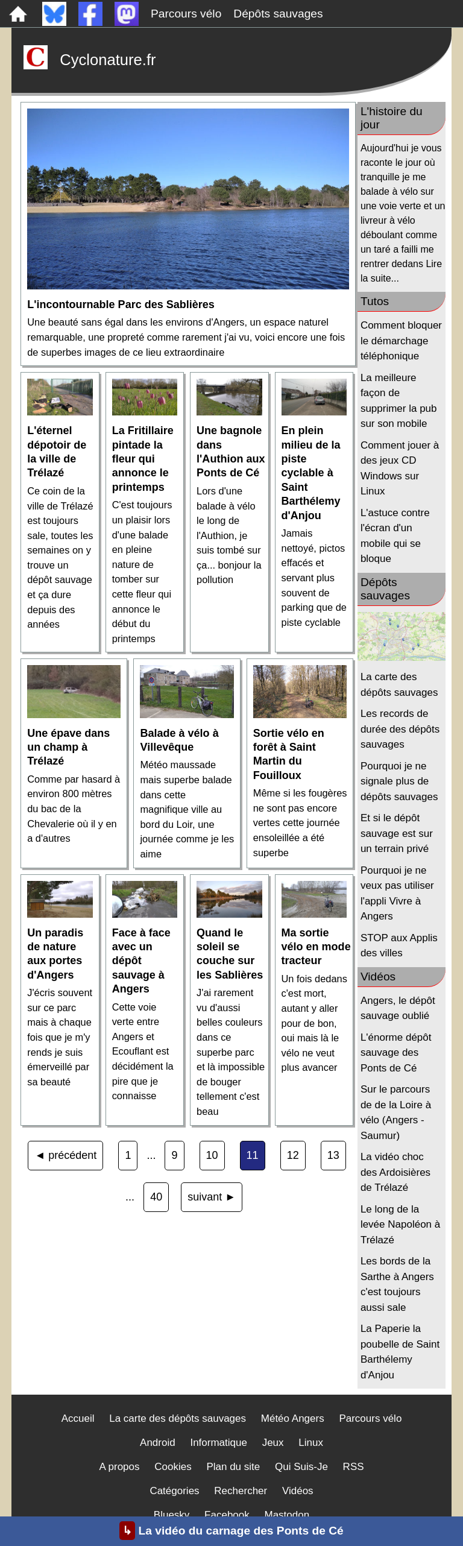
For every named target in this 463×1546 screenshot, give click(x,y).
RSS (353, 1466)
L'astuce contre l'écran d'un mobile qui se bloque (395, 536)
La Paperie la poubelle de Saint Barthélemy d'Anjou (400, 1352)
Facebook (227, 1515)
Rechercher (240, 1491)
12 (293, 1155)
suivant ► (211, 1197)
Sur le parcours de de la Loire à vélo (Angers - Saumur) (396, 1112)
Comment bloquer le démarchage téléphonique (401, 341)
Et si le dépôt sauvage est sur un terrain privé (397, 833)
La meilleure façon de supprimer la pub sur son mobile (399, 401)
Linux (310, 1442)
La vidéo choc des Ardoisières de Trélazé (395, 1172)
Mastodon (287, 1515)
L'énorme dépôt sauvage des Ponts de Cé (396, 1053)
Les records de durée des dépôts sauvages (400, 729)
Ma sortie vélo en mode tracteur (316, 947)
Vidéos (297, 1491)
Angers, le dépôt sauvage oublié (398, 1008)
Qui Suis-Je (301, 1466)
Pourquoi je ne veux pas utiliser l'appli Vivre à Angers (397, 894)
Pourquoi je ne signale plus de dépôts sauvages (399, 781)
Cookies (172, 1466)
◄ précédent (65, 1155)
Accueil (78, 1418)
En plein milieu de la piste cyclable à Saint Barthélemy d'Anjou (311, 473)
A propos (119, 1466)
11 (253, 1155)
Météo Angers (292, 1418)
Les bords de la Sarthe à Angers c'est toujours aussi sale (397, 1284)
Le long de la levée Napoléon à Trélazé (400, 1225)
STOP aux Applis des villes (399, 945)
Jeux (273, 1442)
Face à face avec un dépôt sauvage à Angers (141, 961)
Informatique (218, 1442)
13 (333, 1155)
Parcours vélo (186, 13)
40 (156, 1197)
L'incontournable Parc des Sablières (121, 304)
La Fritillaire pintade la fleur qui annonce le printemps (143, 458)
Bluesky (172, 1515)
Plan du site (233, 1466)
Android (157, 1442)
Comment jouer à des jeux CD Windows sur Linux (400, 468)
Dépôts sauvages (278, 13)
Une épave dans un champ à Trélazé (68, 747)
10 (212, 1155)
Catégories (174, 1491)
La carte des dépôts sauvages (399, 684)
